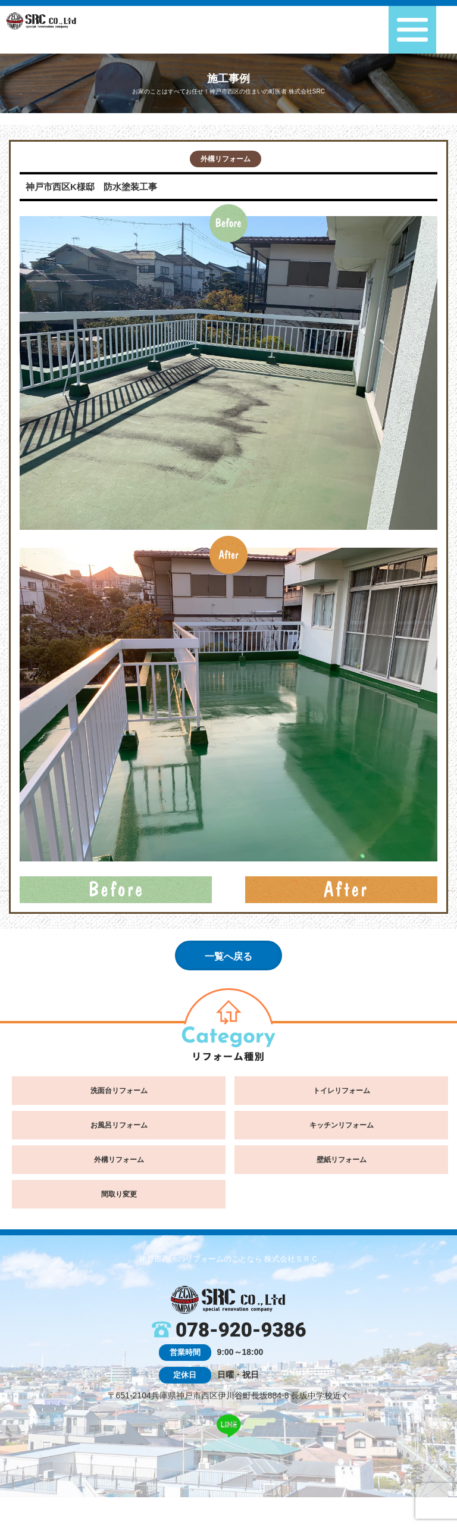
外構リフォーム (226, 159)
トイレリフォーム (341, 1090)
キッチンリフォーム (341, 1125)
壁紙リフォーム (342, 1160)
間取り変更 (119, 1194)
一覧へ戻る (228, 956)
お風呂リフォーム (119, 1125)
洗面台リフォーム (119, 1090)
